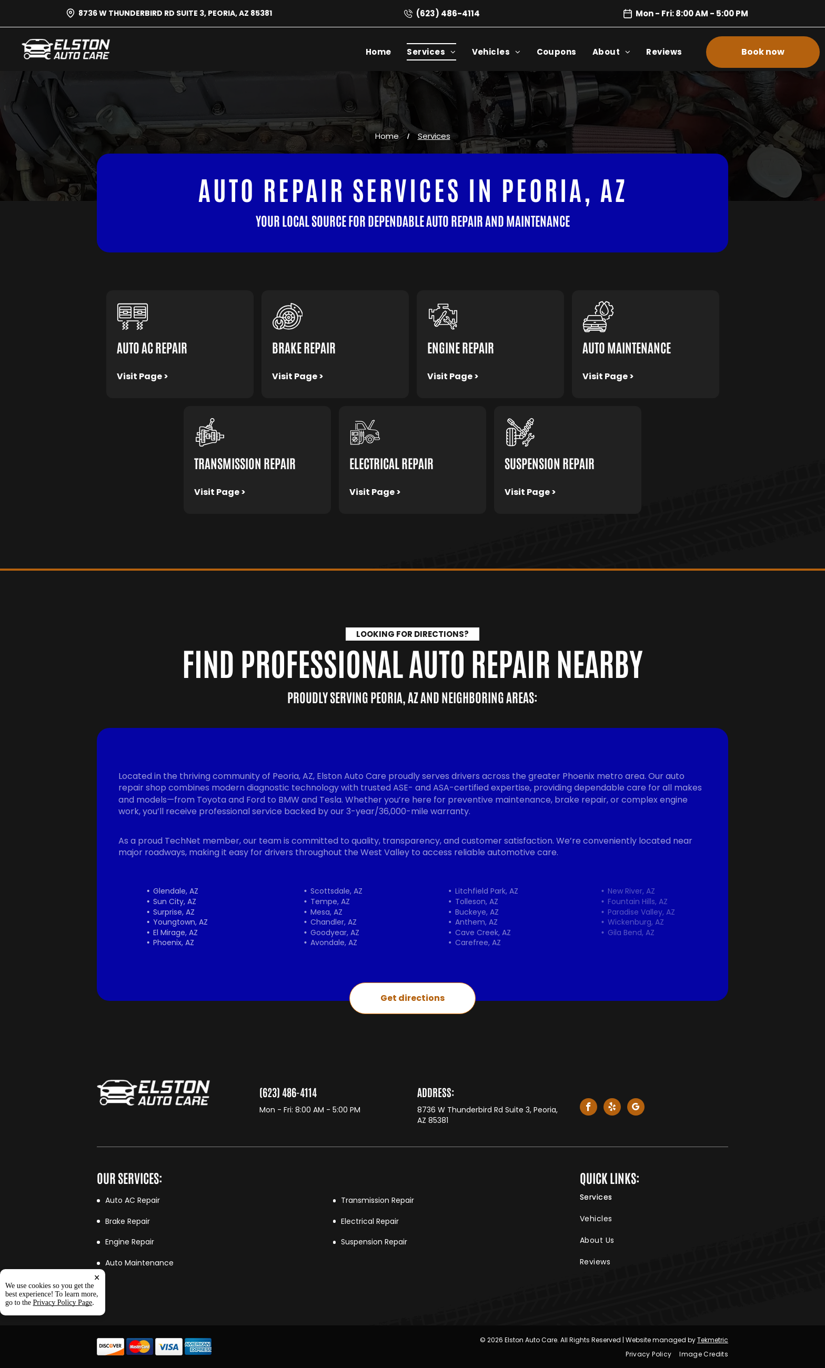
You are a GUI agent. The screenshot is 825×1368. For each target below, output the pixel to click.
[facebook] (588, 1108)
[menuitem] (386, 51)
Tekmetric (712, 1339)
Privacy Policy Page (63, 1302)
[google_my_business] (636, 1108)
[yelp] (612, 1108)
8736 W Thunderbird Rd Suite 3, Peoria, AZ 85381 (175, 13)
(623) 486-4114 (448, 13)
